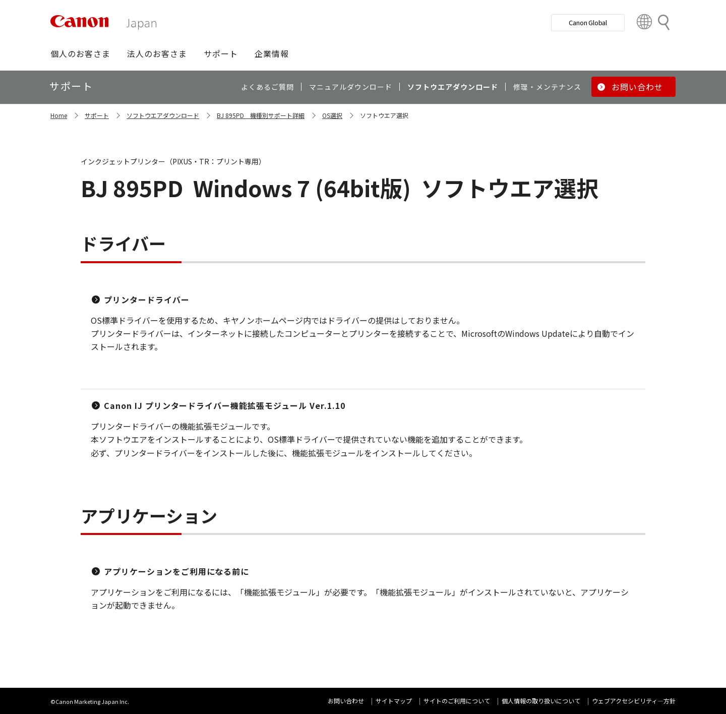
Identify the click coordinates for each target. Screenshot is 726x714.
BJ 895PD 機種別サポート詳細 (261, 115)
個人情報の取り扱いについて (541, 700)
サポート (97, 115)
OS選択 (332, 115)
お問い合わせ (346, 700)
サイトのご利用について (457, 700)
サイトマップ (394, 700)
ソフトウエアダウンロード (163, 115)
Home (58, 115)
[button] (80, 53)
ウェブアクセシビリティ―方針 (634, 700)
